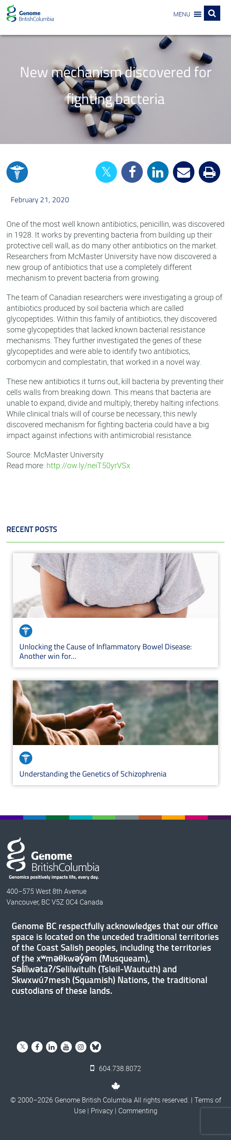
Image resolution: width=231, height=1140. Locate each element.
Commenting (137, 1110)
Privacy (102, 1110)
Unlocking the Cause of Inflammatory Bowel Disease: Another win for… (105, 651)
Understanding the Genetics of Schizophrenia (93, 774)
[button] (181, 14)
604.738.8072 (115, 1068)
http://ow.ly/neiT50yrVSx (88, 465)
